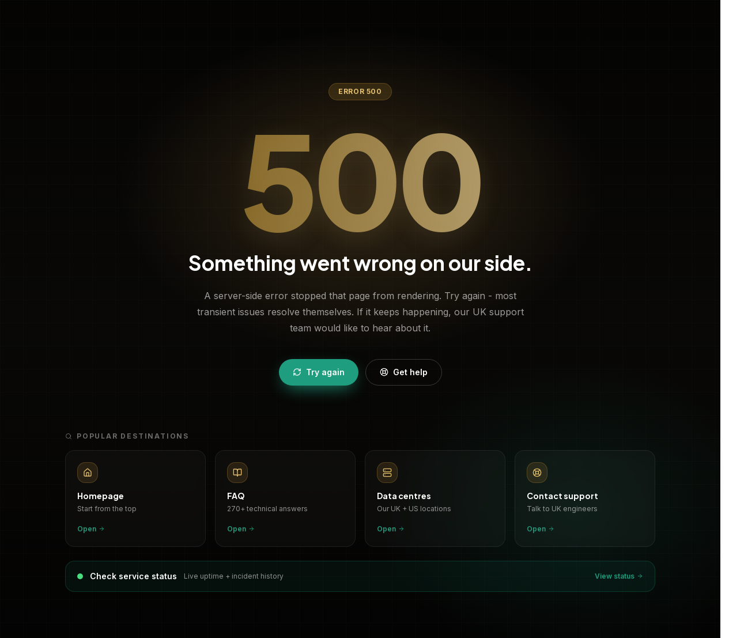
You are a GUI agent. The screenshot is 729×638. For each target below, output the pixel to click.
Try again (319, 372)
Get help (404, 372)
